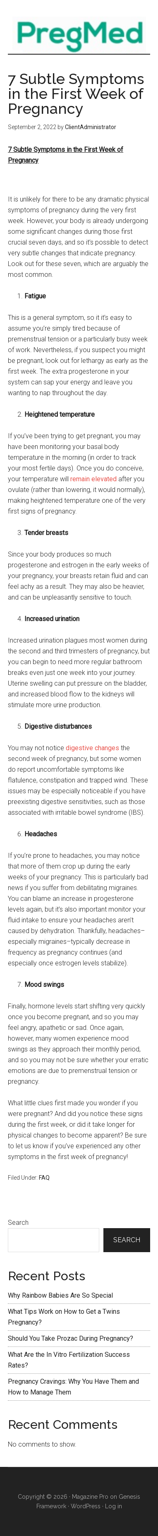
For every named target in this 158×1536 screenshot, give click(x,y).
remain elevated (93, 479)
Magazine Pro (90, 1496)
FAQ (44, 1177)
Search (18, 1222)
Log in (113, 1506)
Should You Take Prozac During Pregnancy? (70, 1338)
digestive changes (92, 748)
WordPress (86, 1506)
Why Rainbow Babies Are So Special (60, 1295)
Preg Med (79, 35)
